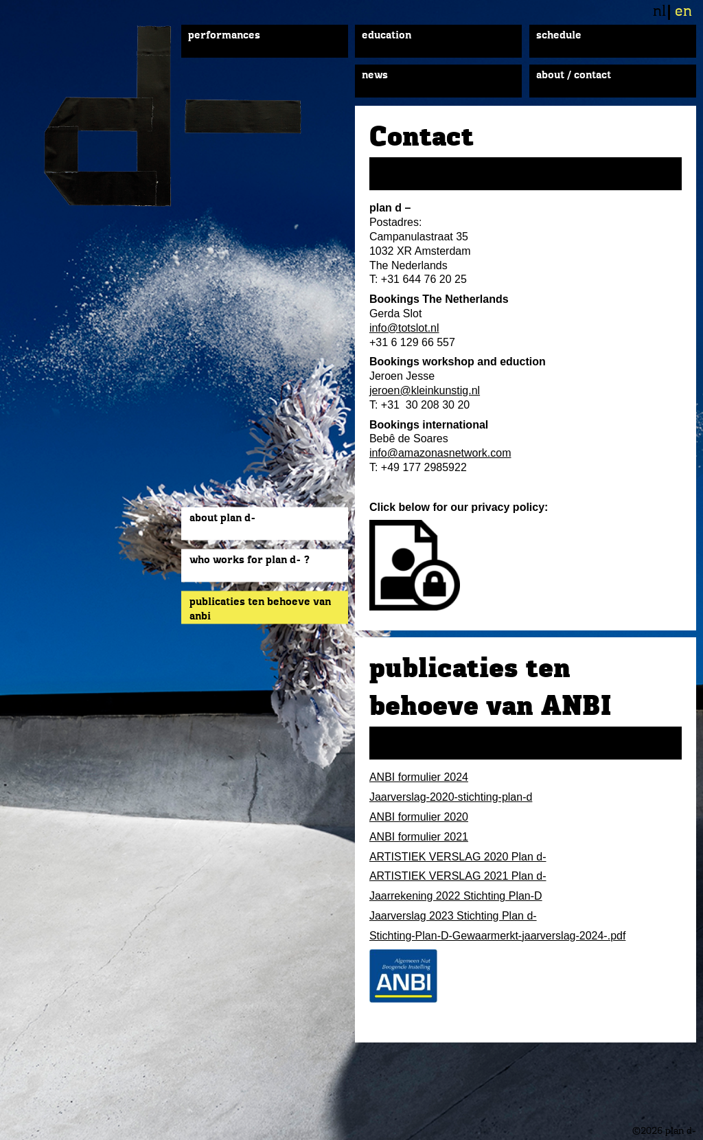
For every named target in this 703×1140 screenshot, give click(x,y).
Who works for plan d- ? (249, 560)
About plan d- (222, 518)
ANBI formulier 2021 (418, 837)
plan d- (188, 116)
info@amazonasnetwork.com (440, 453)
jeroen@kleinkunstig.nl (424, 390)
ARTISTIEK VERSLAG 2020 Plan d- (457, 857)
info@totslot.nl (404, 328)
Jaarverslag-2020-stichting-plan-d (450, 797)
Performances (224, 35)
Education (386, 35)
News (375, 75)
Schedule (558, 35)
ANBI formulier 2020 (418, 817)
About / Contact (573, 75)
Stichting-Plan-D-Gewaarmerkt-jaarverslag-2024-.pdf (497, 936)
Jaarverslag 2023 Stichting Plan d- (453, 916)
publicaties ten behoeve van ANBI (260, 609)
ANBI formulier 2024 (418, 777)
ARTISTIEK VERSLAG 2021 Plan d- (457, 876)
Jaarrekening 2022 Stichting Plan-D (455, 896)
